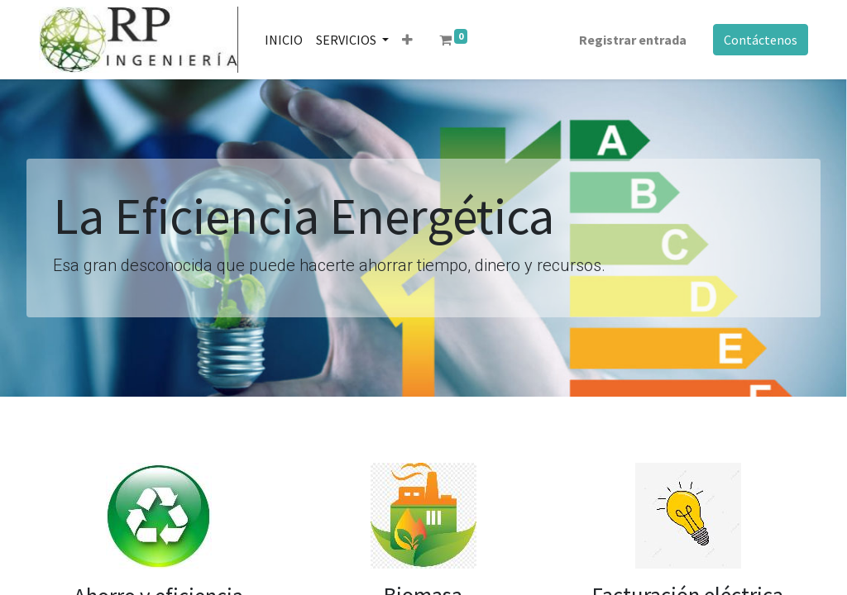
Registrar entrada (633, 39)
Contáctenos (760, 39)
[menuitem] (283, 39)
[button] (407, 39)
